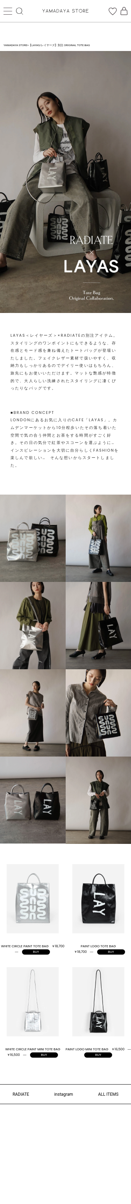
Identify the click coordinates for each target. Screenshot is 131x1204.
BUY (36, 951)
